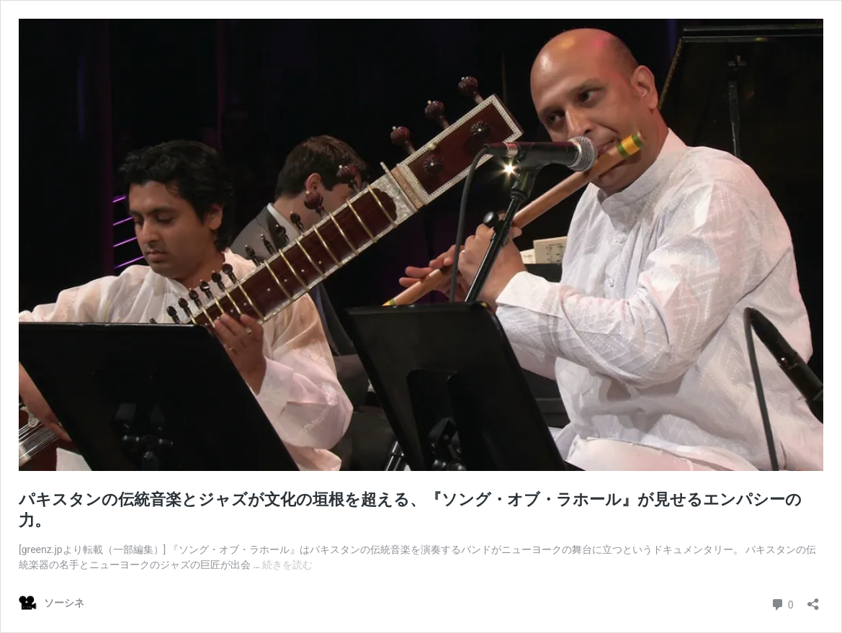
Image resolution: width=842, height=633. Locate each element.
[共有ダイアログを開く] (813, 599)
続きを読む (287, 564)
